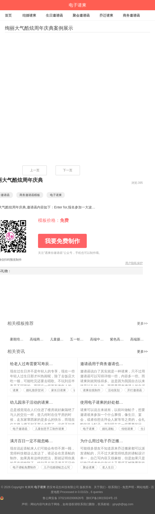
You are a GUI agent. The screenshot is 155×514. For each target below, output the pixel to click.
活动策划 (114, 390)
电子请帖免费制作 (24, 467)
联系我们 (114, 487)
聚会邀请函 (81, 15)
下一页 (67, 170)
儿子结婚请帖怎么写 (57, 467)
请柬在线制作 (91, 390)
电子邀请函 (20, 429)
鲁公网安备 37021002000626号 (64, 498)
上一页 (34, 170)
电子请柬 (77, 5)
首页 (8, 15)
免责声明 (128, 487)
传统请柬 (127, 429)
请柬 (16, 390)
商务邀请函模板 (32, 195)
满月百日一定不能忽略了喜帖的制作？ (43, 441)
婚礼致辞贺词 (35, 390)
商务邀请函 (131, 15)
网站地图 (142, 487)
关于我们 (100, 487)
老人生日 (108, 467)
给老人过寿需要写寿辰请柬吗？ (37, 364)
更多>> (142, 323)
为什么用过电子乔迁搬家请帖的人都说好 (115, 441)
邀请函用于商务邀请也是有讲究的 (109, 364)
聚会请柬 (89, 467)
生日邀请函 (54, 15)
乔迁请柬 (106, 15)
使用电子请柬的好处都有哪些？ (107, 402)
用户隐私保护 (134, 263)
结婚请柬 (29, 15)
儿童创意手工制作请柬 (49, 429)
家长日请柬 (58, 390)
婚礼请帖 (108, 429)
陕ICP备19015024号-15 (101, 498)
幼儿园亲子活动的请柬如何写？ (37, 402)
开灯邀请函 (134, 390)
